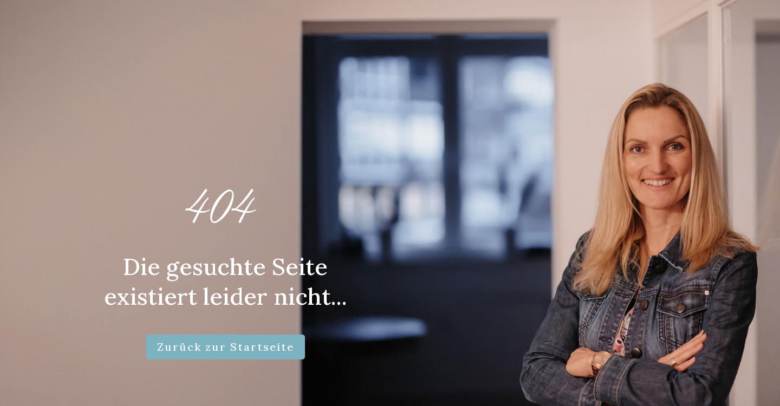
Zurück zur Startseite (225, 346)
